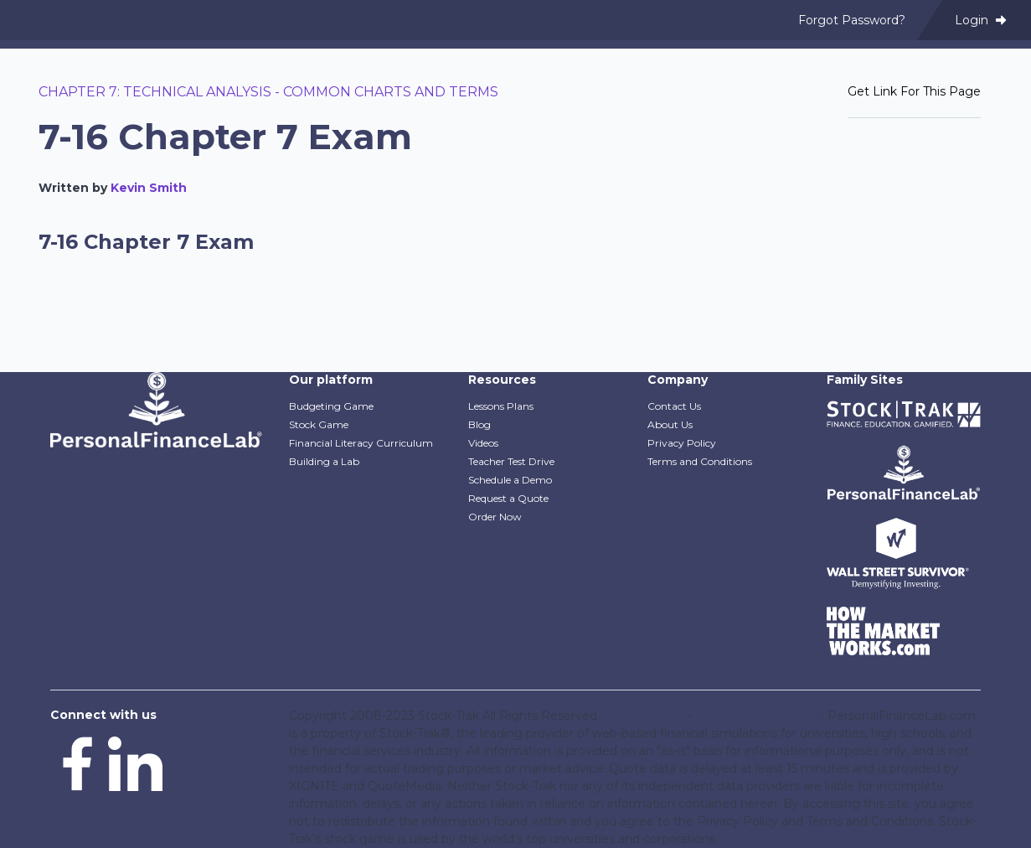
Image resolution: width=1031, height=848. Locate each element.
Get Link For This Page (914, 91)
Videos (483, 443)
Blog (479, 424)
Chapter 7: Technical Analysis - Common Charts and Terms (268, 92)
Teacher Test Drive (511, 461)
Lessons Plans (501, 406)
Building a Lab (324, 461)
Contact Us (674, 406)
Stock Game (318, 424)
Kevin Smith (149, 187)
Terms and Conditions (699, 461)
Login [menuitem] (980, 20)
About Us (670, 424)
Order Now (495, 516)
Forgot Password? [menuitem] (851, 20)
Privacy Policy (681, 443)
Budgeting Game (331, 406)
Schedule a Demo (510, 479)
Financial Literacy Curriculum (361, 443)
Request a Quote (508, 498)
